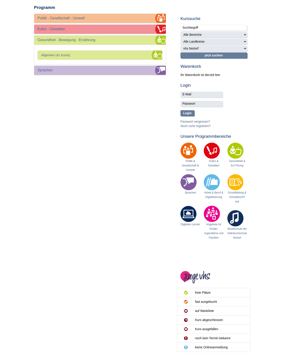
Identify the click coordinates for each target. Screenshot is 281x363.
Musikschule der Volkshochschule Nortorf (237, 233)
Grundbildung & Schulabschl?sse (237, 197)
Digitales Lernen (190, 224)
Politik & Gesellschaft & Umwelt (190, 166)
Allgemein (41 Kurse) (55, 55)
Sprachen (190, 192)
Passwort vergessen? (195, 121)
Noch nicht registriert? (195, 126)
